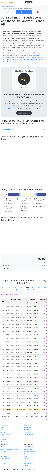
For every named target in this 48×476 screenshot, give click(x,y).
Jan (3, 287)
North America (5, 434)
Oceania (3, 439)
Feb (9, 287)
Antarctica (3, 441)
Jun (33, 287)
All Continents (28, 434)
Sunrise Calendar (29, 451)
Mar (15, 287)
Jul (39, 287)
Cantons (3, 451)
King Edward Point (8, 129)
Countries (3, 456)
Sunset (40, 12)
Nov (27, 290)
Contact (33, 469)
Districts (3, 461)
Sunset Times (28, 449)
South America (5, 437)
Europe (2, 432)
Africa (2, 427)
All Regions (27, 432)
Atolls (2, 447)
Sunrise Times (11, 6)
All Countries (28, 427)
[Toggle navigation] (45, 2)
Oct (22, 290)
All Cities (26, 430)
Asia (1, 430)
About (19, 469)
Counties (3, 454)
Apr (21, 287)
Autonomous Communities (9, 449)
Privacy (26, 469)
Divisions (3, 463)
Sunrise (24, 12)
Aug (44, 287)
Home (3, 6)
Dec (34, 290)
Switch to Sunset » (24, 113)
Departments (4, 458)
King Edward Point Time (24, 71)
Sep (16, 290)
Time (7, 12)
